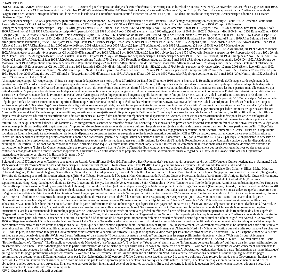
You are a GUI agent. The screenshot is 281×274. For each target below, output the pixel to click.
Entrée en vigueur (250, 6)
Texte (124, 10)
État (86, 10)
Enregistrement (46, 10)
